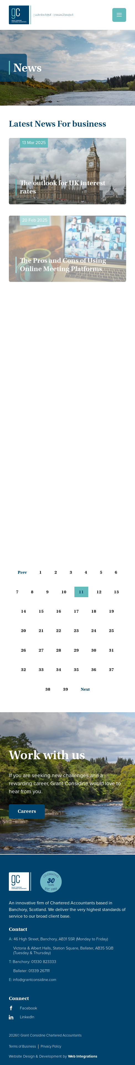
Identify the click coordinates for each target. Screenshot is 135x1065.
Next (85, 689)
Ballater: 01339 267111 (31, 971)
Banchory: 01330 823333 (32, 961)
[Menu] (119, 15)
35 (76, 669)
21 (41, 630)
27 (41, 650)
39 (65, 689)
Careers (27, 811)
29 (76, 650)
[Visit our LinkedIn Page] (67, 1017)
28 (58, 650)
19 (111, 611)
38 (47, 689)
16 (58, 611)
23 (76, 630)
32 (23, 669)
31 (111, 650)
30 (93, 650)
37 (111, 669)
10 (63, 591)
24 (93, 630)
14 (23, 611)
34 (58, 669)
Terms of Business (22, 1046)
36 (93, 669)
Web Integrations (82, 1056)
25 (111, 630)
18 (93, 611)
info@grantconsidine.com (32, 979)
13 (116, 591)
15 (41, 611)
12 (99, 591)
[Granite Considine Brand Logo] (20, 886)
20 (23, 630)
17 (76, 611)
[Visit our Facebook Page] (67, 1008)
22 (58, 630)
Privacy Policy (51, 1046)
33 (41, 669)
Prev (22, 572)
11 (81, 591)
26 (23, 650)
